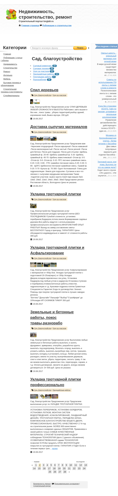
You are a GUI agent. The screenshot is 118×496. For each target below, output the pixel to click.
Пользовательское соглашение (65, 484)
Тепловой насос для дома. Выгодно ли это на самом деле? (107, 164)
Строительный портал (42, 486)
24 (84, 468)
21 (69, 468)
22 (74, 468)
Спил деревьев (44, 90)
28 (65, 472)
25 (50, 472)
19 (59, 468)
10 (70, 465)
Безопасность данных (41, 484)
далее (55, 448)
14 (34, 468)
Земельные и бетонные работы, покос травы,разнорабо (52, 317)
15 (39, 468)
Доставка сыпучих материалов (58, 127)
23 (79, 468)
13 (86, 465)
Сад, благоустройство (42, 95)
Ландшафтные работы (43, 74)
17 (49, 468)
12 (80, 465)
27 (60, 472)
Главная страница (29, 25)
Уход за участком (41, 71)
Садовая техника (41, 68)
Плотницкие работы (42, 77)
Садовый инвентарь (42, 66)
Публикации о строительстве (55, 25)
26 (55, 472)
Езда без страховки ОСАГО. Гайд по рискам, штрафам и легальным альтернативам (107, 111)
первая (35, 462)
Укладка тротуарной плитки (55, 194)
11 (76, 465)
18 (54, 468)
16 (44, 468)
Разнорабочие (39, 79)
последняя (81, 462)
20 (64, 468)
